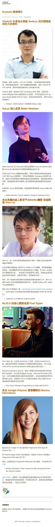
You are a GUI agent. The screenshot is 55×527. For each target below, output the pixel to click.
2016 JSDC (6, 477)
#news (20, 17)
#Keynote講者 (27, 17)
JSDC (6, 3)
